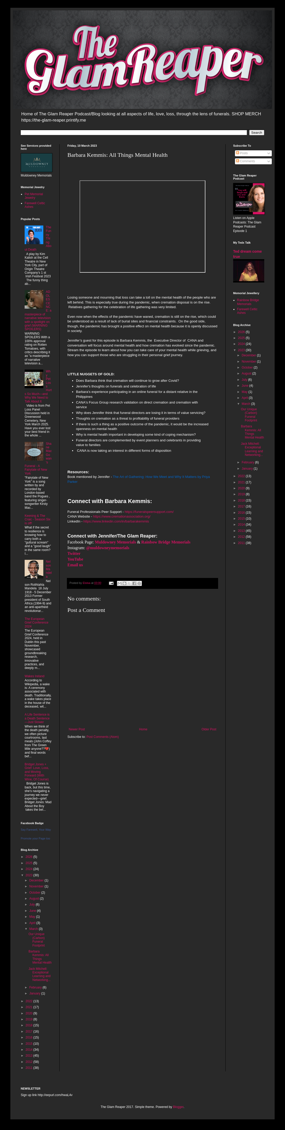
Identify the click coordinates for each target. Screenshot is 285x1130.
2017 (29, 1031)
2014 (29, 1049)
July (32, 904)
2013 (29, 1055)
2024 (29, 869)
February (36, 987)
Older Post (208, 729)
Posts (242, 153)
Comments (245, 161)
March (34, 929)
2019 (29, 1019)
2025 (29, 863)
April (32, 923)
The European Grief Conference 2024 (36, 622)
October (35, 892)
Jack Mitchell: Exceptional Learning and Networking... (40, 974)
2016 (29, 1037)
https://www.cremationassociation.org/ (121, 516)
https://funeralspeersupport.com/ (149, 512)
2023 (29, 875)
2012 (29, 1062)
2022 (29, 1001)
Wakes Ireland (34, 676)
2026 (29, 857)
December (37, 880)
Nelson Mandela (49, 569)
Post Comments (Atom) (102, 737)
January (35, 993)
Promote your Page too (35, 838)
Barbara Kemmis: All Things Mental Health (40, 957)
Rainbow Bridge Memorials (248, 302)
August (34, 898)
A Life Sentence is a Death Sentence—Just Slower (37, 718)
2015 (29, 1044)
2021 (29, 1007)
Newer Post (77, 729)
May (32, 917)
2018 (29, 1025)
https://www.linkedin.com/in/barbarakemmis (116, 521)
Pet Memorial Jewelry (34, 196)
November (37, 886)
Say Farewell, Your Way (36, 829)
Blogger (178, 1107)
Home (143, 729)
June (33, 911)
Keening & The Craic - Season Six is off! (37, 519)
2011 (29, 1068)
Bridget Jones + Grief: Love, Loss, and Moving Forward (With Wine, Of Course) (37, 771)
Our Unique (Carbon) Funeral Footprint (37, 939)
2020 (29, 1013)
